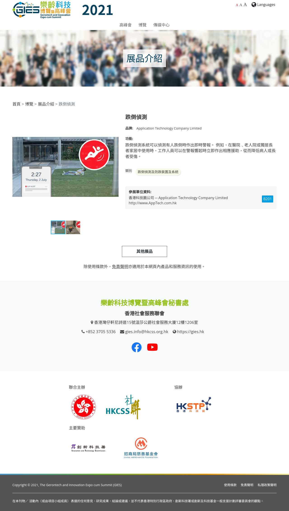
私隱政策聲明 (267, 485)
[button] (114, 118)
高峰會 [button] (125, 25)
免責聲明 (247, 485)
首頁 (16, 104)
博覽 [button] (142, 25)
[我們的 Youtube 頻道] (152, 347)
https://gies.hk (190, 331)
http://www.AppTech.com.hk (153, 202)
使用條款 (230, 485)
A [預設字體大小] (237, 5)
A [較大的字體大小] (240, 4)
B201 (267, 198)
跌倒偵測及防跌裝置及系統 (158, 172)
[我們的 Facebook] (136, 347)
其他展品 (144, 251)
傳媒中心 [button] (161, 25)
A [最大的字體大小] (245, 4)
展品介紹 (46, 104)
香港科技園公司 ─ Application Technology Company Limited (178, 197)
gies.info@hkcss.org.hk (146, 331)
